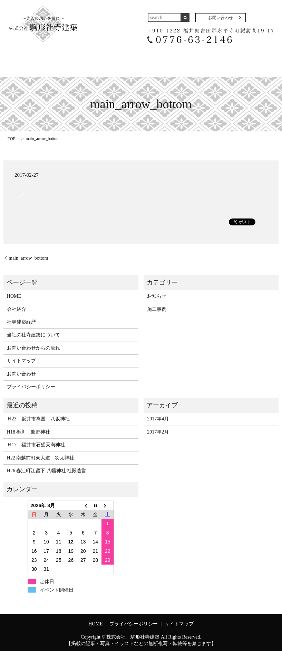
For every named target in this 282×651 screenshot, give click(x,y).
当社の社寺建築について (138, 56)
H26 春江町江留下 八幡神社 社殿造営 (47, 469)
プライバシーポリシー (31, 385)
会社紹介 (49, 56)
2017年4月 (158, 418)
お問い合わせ (220, 17)
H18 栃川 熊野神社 (28, 431)
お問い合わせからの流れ (234, 56)
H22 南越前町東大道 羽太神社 (43, 456)
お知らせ (156, 295)
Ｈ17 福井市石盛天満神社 (36, 443)
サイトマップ (21, 359)
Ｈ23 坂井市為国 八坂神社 (38, 418)
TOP (11, 137)
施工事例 (186, 56)
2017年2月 (158, 431)
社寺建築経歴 (85, 56)
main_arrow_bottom (28, 257)
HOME (21, 56)
